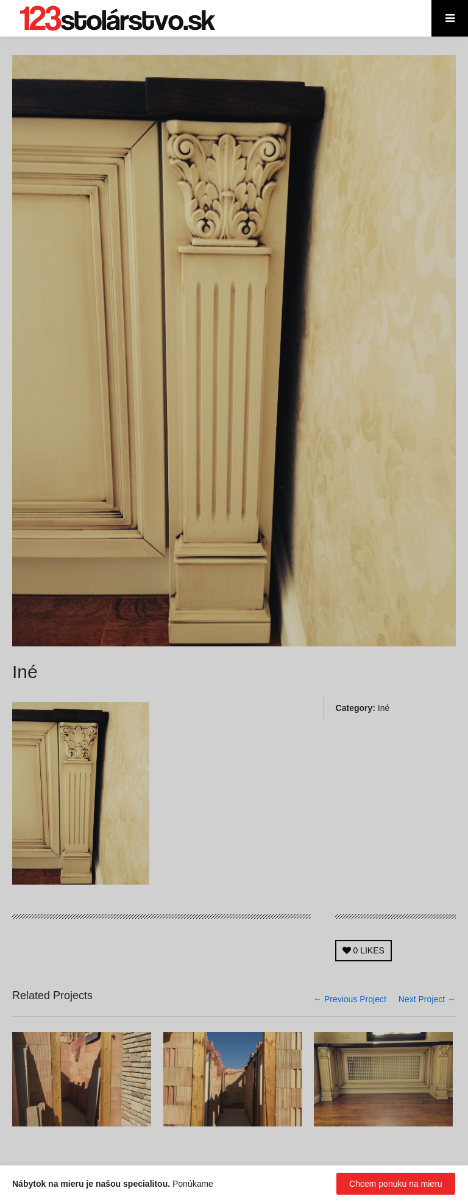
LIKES (363, 950)
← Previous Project (349, 999)
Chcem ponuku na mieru (395, 1184)
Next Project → (427, 999)
